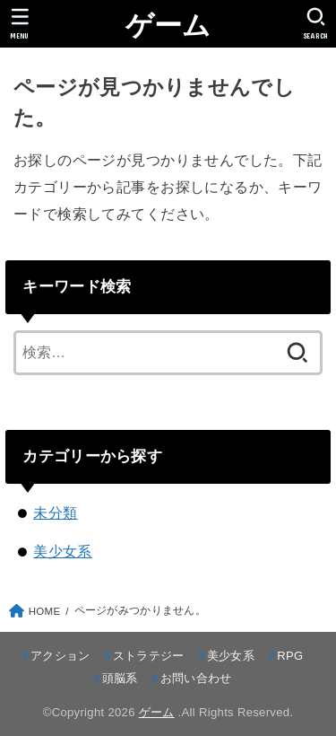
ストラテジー (149, 655)
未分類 (55, 512)
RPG (290, 655)
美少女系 (62, 551)
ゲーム (168, 25)
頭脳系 (120, 678)
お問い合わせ (196, 678)
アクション (60, 655)
